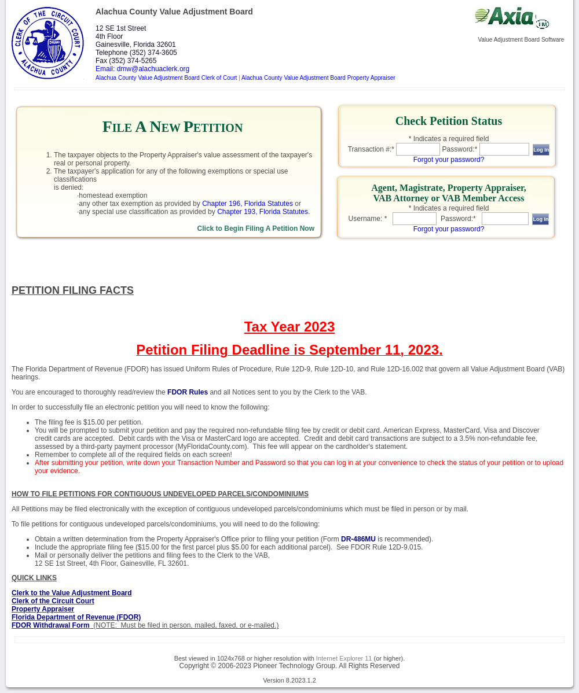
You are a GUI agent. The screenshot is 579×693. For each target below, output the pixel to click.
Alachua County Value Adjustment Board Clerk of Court (166, 78)
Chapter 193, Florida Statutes (262, 212)
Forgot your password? (449, 160)
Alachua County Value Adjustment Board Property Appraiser (318, 78)
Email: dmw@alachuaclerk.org (142, 69)
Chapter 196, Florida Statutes (247, 204)
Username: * (368, 219)
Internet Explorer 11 (344, 658)
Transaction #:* (371, 149)
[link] (172, 174)
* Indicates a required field (449, 139)
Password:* (460, 149)
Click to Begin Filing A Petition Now (255, 228)
